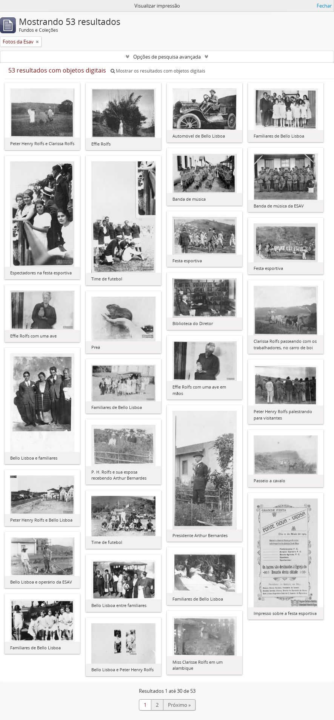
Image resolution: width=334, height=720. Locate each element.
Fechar (324, 5)
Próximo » (179, 704)
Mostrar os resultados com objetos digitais (158, 71)
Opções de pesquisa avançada (167, 56)
